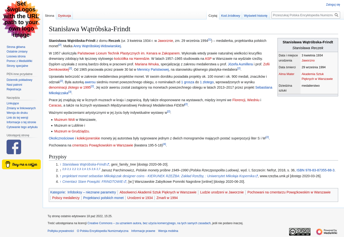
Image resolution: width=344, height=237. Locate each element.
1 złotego (207, 82)
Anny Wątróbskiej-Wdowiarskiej (97, 46)
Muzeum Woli (64, 120)
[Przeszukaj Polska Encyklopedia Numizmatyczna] (305, 15)
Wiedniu (253, 100)
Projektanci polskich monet (103, 198)
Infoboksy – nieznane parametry (91, 192)
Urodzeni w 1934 (140, 198)
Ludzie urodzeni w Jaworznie (222, 192)
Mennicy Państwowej (153, 69)
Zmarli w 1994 (167, 198)
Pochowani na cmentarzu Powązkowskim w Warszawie (289, 192)
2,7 (98, 168)
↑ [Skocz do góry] (60, 164)
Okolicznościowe (61, 138)
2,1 (69, 168)
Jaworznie (165, 41)
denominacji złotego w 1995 (70, 87)
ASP (208, 59)
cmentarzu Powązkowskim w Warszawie (102, 145)
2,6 (93, 168)
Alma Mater (286, 74)
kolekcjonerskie (88, 138)
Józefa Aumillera (240, 64)
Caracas (55, 105)
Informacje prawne (143, 231)
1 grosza (187, 82)
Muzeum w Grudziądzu (71, 131)
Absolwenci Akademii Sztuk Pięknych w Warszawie (157, 192)
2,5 (89, 168)
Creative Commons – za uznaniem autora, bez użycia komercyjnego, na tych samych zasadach (149, 223)
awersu (90, 82)
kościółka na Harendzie (131, 59)
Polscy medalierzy (66, 198)
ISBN (315, 170)
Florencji (238, 100)
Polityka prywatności (61, 231)
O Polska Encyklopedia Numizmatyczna (102, 231)
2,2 (74, 168)
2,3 (79, 168)
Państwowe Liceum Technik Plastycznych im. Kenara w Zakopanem (128, 53)
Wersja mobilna (168, 231)
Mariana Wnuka (147, 64)
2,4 (84, 168)
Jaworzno (308, 60)
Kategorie (57, 192)
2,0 (64, 168)
